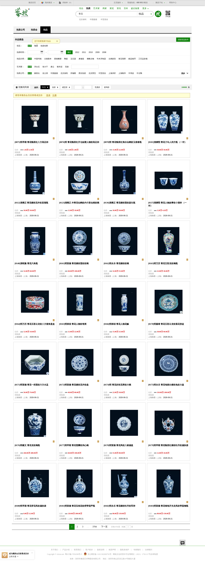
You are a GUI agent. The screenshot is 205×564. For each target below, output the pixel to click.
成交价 (64, 87)
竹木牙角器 (101, 59)
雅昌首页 (32, 3)
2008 (104, 52)
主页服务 (117, 3)
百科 (126, 8)
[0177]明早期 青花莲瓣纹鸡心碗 (74, 445)
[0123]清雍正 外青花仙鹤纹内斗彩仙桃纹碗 (79, 203)
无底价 (97, 87)
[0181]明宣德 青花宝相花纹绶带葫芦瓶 (77, 506)
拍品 (45, 30)
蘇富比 (37, 73)
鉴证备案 (135, 8)
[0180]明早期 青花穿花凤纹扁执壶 (30, 506)
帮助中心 (172, 3)
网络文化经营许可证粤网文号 (132, 554)
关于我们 (54, 550)
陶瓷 (66, 59)
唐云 (52, 67)
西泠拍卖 (82, 73)
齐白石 (37, 67)
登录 (48, 95)
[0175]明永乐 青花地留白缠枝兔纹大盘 (166, 385)
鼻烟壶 (81, 59)
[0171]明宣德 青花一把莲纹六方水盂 (31, 385)
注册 (54, 95)
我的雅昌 (48, 3)
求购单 (67, 3)
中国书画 (38, 59)
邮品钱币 (132, 59)
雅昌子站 (159, 3)
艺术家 (96, 8)
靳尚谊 (59, 67)
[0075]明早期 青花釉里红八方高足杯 (31, 142)
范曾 (67, 67)
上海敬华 (122, 73)
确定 (69, 52)
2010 (91, 52)
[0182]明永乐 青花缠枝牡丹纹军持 (119, 506)
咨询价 (106, 87)
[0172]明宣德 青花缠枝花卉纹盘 (74, 385)
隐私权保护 (124, 550)
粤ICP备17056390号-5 (73, 554)
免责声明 (112, 550)
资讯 (119, 8)
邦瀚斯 (73, 73)
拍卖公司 (20, 30)
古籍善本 (47, 59)
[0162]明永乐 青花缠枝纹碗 (116, 263)
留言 (182, 543)
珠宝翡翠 (122, 59)
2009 (97, 52)
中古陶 (139, 73)
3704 (95, 527)
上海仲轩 (112, 73)
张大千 (45, 67)
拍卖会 (34, 30)
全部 (30, 46)
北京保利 (82, 19)
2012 (77, 52)
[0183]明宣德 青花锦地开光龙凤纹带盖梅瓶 (168, 506)
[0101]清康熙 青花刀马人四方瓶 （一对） (167, 142)
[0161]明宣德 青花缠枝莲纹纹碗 (74, 263)
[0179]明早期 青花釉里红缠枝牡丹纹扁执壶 (168, 445)
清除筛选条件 (183, 40)
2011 (84, 52)
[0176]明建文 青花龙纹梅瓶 (27, 445)
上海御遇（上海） (22, 155)
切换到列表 (23, 87)
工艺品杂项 (142, 59)
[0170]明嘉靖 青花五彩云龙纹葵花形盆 (166, 324)
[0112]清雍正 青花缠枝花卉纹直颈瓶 (31, 203)
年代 (44, 87)
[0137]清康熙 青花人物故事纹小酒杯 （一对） (167, 204)
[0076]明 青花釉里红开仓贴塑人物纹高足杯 (79, 142)
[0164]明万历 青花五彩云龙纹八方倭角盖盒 (35, 324)
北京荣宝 (92, 73)
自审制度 (154, 554)
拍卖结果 (44, 46)
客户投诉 (89, 550)
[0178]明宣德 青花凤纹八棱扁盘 (118, 445)
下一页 (104, 527)
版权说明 (100, 550)
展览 (112, 8)
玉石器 (73, 59)
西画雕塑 (57, 59)
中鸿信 (131, 73)
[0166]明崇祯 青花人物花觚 (116, 324)
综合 (81, 8)
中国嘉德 (93, 19)
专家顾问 (137, 550)
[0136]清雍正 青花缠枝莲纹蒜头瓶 (119, 203)
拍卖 (88, 8)
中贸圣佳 (104, 19)
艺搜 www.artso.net (22, 14)
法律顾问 (148, 550)
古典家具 (112, 59)
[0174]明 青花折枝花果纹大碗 (117, 385)
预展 (36, 46)
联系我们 (77, 550)
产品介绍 (66, 550)
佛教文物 (90, 59)
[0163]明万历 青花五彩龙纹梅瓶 (163, 263)
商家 (104, 8)
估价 (54, 87)
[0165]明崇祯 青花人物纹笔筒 (72, 324)
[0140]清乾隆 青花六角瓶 (26, 263)
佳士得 (45, 73)
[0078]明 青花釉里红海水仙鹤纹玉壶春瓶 (123, 142)
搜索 (158, 14)
